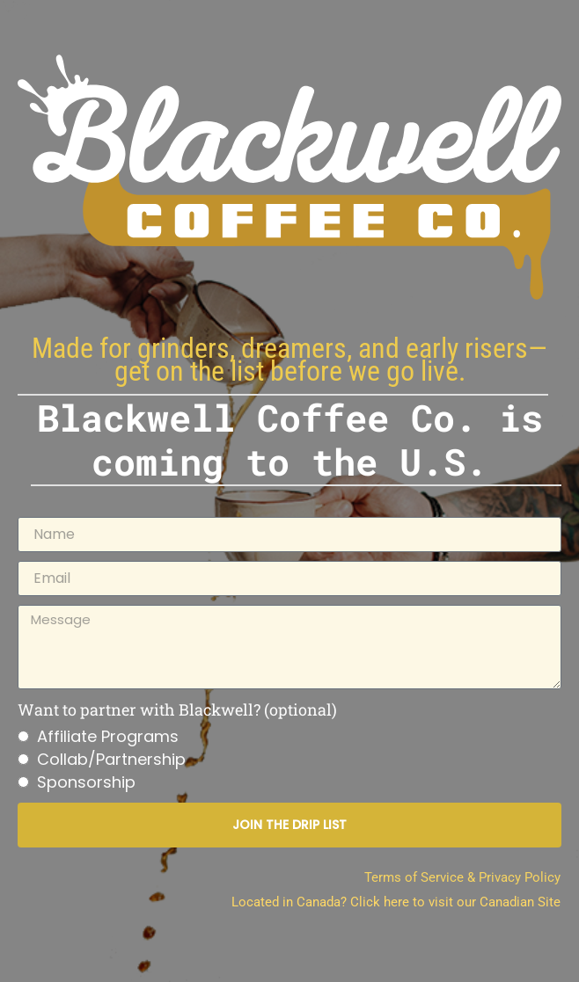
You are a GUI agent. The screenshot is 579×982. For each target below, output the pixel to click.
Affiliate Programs (108, 736)
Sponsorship (86, 782)
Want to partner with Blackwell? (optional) (177, 709)
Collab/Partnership (111, 759)
